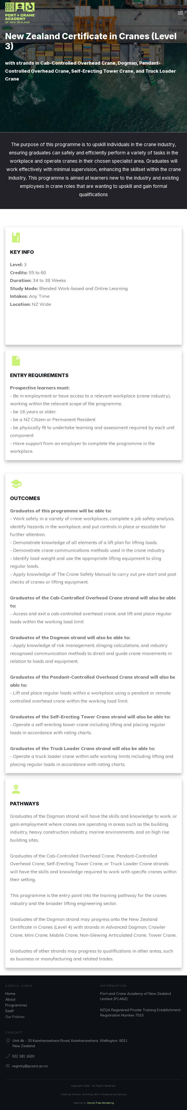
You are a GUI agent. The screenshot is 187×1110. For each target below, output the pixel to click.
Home (10, 993)
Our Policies (15, 1016)
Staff (9, 1011)
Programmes (16, 1005)
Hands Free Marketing (100, 1102)
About (10, 999)
